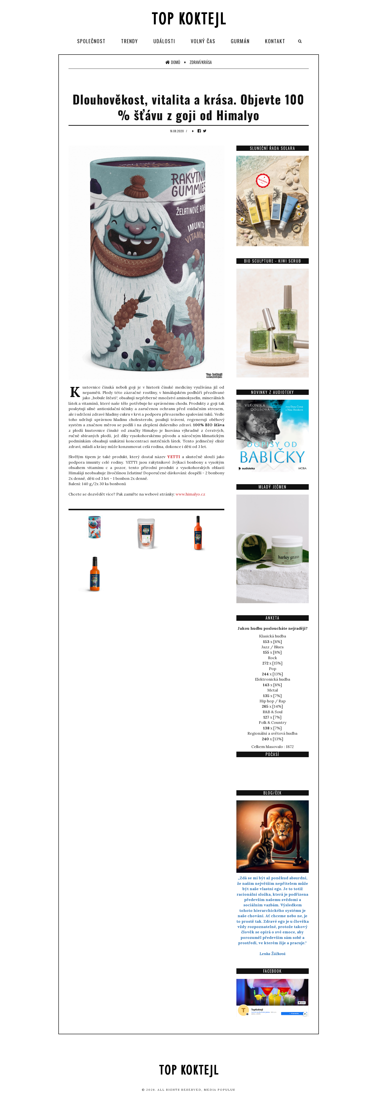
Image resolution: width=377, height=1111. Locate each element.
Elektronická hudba (272, 679)
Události (164, 41)
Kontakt (275, 41)
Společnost (91, 41)
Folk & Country (272, 722)
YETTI (173, 456)
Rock (272, 657)
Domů (172, 62)
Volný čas (203, 41)
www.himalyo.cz (190, 494)
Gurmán (240, 41)
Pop (272, 668)
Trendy (129, 41)
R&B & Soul (272, 711)
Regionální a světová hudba (272, 733)
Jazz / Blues (272, 646)
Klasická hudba (272, 636)
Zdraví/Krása (201, 62)
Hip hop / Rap (273, 701)
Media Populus (219, 1089)
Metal (272, 690)
